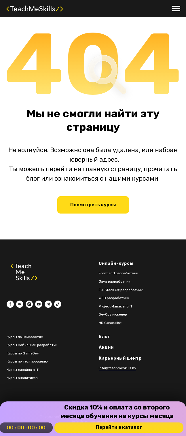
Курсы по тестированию (27, 361)
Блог (104, 336)
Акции (106, 347)
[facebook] (10, 304)
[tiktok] (57, 304)
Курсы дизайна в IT (23, 370)
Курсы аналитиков (22, 378)
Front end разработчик (118, 273)
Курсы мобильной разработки (32, 345)
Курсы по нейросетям (25, 337)
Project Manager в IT (115, 306)
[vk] (19, 304)
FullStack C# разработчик (121, 290)
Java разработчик (114, 282)
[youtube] (38, 304)
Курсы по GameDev (23, 353)
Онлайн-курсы (116, 263)
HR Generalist (110, 323)
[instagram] (29, 304)
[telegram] (48, 304)
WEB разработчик (114, 298)
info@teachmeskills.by (117, 368)
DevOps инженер (113, 314)
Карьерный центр (120, 358)
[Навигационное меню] (176, 9)
